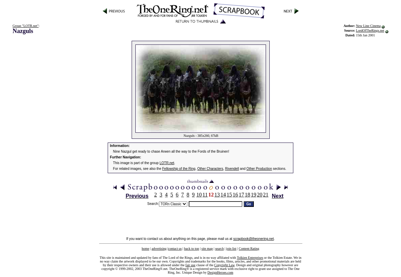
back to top (191, 248)
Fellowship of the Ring (178, 169)
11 (205, 194)
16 (235, 194)
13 (217, 194)
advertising (159, 248)
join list (231, 248)
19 (253, 194)
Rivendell (232, 169)
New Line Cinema (368, 26)
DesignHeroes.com (220, 272)
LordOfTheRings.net (370, 30)
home (145, 248)
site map (207, 248)
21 (265, 194)
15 (229, 194)
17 (241, 194)
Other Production (259, 169)
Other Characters (210, 169)
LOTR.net (167, 163)
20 (259, 194)
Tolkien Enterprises (250, 257)
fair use (190, 265)
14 (223, 194)
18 (247, 194)
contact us (175, 248)
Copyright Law (224, 265)
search (219, 248)
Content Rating (249, 248)
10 (199, 194)
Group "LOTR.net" (25, 26)
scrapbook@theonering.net (253, 239)
